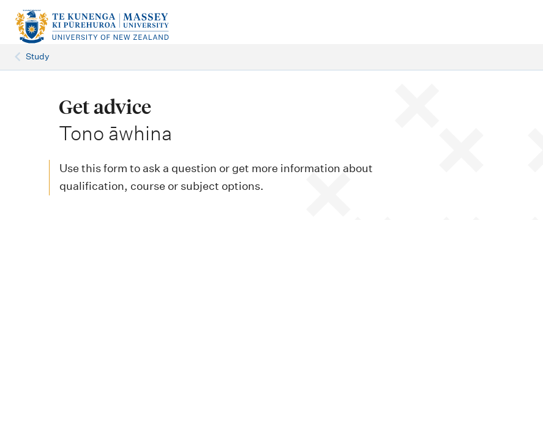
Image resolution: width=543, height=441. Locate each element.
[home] (105, 27)
